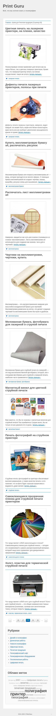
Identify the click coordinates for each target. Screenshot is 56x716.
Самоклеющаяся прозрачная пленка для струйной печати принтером (24, 499)
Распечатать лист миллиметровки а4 (27, 193)
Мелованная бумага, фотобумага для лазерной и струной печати (27, 323)
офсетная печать (36, 685)
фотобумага (26, 382)
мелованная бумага (14, 382)
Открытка (23, 680)
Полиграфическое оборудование (22, 656)
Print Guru (13, 6)
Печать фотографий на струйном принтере (27, 436)
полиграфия (36, 691)
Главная (8, 22)
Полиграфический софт (19, 653)
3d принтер (11, 680)
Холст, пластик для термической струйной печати (26, 564)
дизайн (31, 683)
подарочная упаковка (16, 691)
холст (30, 613)
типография (19, 697)
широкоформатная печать (28, 700)
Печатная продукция (18, 650)
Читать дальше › (35, 74)
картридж (43, 683)
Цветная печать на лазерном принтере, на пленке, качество (25, 30)
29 (33, 620)
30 (38, 620)
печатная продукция (25, 688)
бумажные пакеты (14, 683)
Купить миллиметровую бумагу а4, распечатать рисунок (26, 144)
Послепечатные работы (19, 659)
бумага (45, 680)
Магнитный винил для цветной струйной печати (25, 389)
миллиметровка (13, 249)
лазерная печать (13, 78)
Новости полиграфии (18, 644)
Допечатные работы (17, 641)
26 (18, 620)
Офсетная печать (16, 647)
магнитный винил (14, 429)
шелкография (40, 698)
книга (15, 685)
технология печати (40, 695)
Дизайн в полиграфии (18, 638)
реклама (29, 695)
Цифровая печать (17, 663)
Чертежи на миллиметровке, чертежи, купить (24, 256)
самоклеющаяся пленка (16, 557)
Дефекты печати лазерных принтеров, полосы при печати (25, 86)
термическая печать (20, 613)
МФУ (18, 680)
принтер (18, 694)
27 (23, 620)
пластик (11, 613)
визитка (24, 683)
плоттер (39, 688)
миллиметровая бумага (16, 186)
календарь (36, 683)
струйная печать (13, 490)
